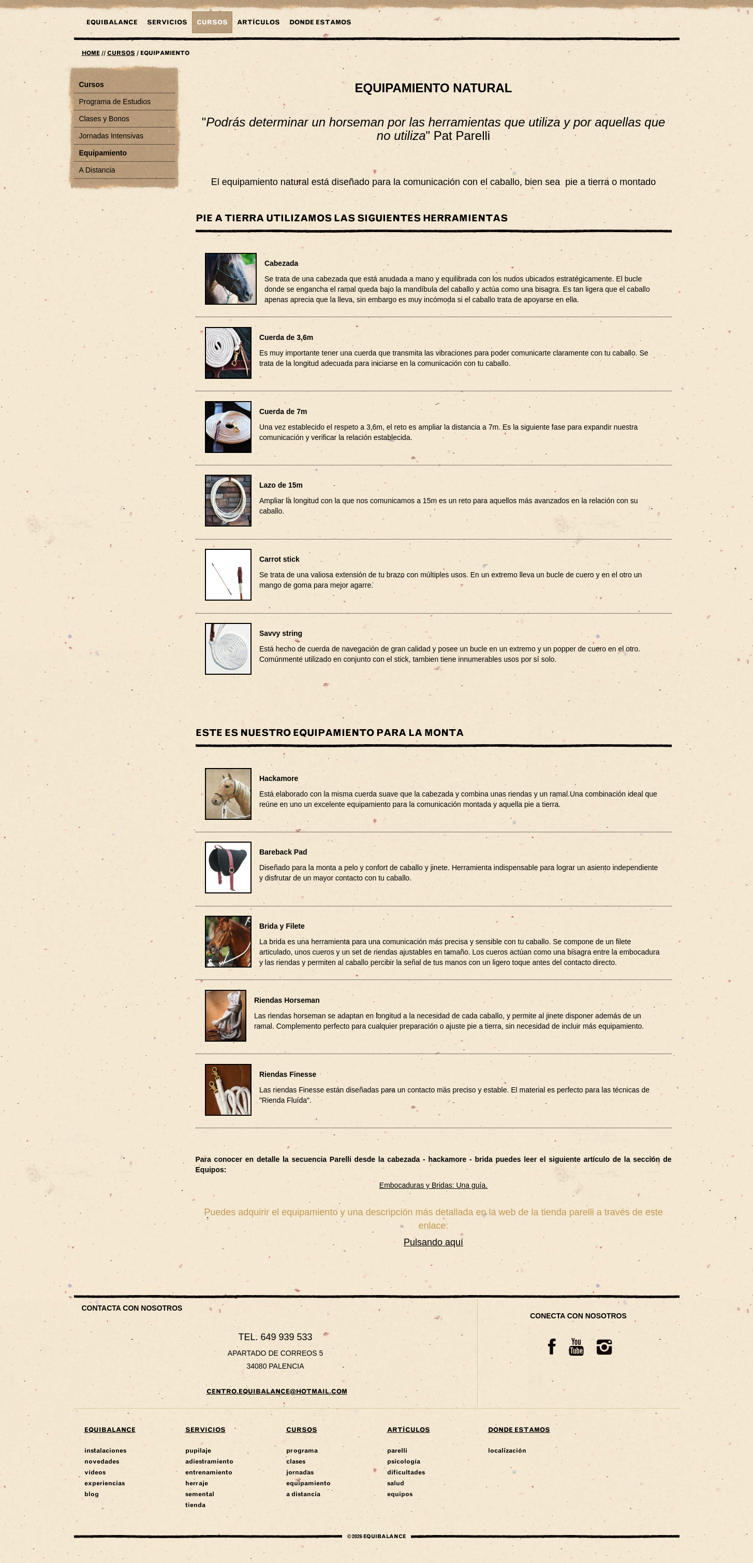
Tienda (195, 1505)
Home (91, 53)
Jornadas (300, 1472)
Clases (295, 1461)
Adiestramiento (209, 1461)
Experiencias (104, 1483)
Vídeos (95, 1472)
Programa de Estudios (115, 101)
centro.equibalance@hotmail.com (276, 1391)
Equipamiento (103, 153)
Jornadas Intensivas (111, 136)
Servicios (167, 22)
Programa (302, 1450)
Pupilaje (198, 1450)
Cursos (212, 22)
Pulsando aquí (433, 1242)
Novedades (101, 1461)
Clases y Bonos (104, 119)
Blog (91, 1494)
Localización (507, 1450)
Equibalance (112, 22)
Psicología (403, 1461)
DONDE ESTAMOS (320, 22)
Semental (199, 1494)
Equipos (399, 1494)
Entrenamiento (208, 1472)
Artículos (258, 22)
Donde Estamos (519, 1429)
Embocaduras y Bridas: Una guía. (433, 1185)
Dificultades (406, 1472)
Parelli (397, 1450)
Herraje (196, 1483)
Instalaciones (105, 1450)
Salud (395, 1483)
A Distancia (97, 170)
